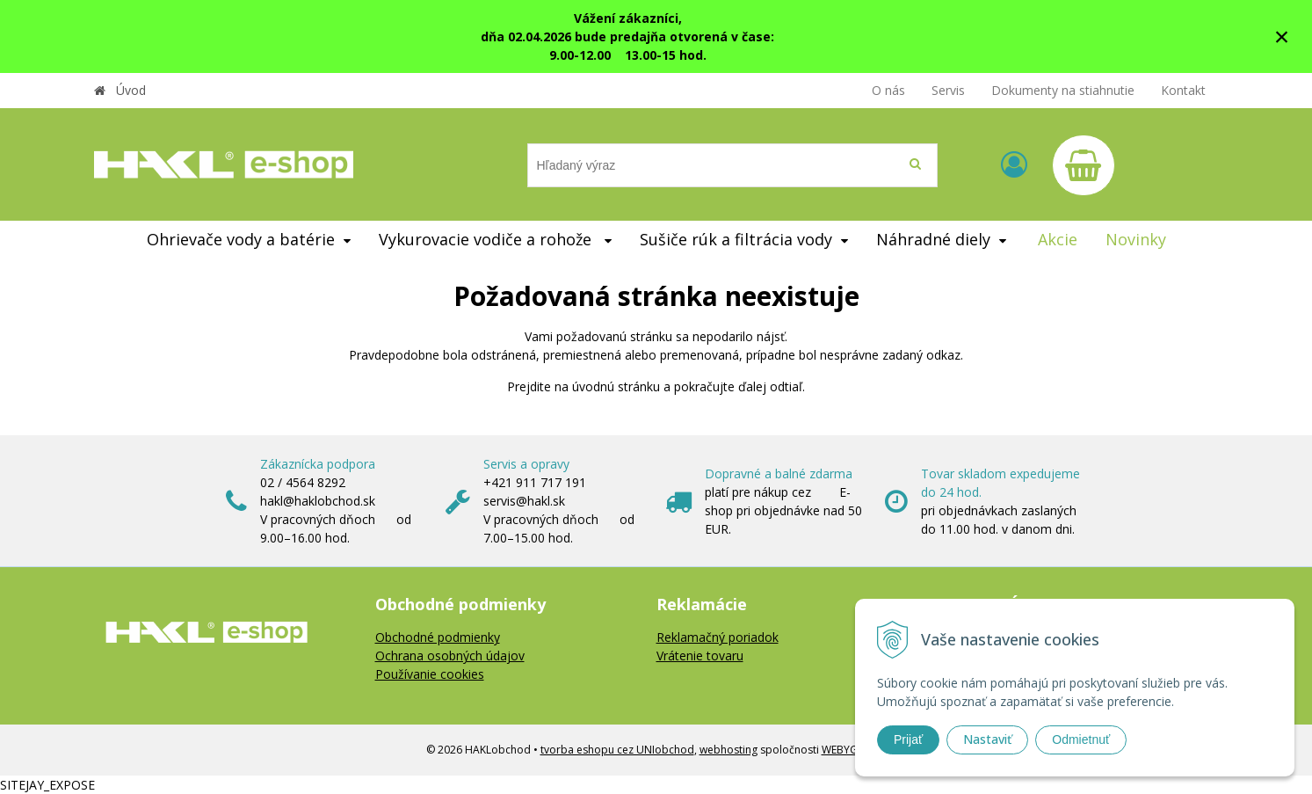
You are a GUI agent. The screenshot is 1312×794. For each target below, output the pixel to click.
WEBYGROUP (854, 749)
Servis (948, 90)
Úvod (131, 90)
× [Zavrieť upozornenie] (1282, 36)
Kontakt (1183, 90)
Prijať (908, 739)
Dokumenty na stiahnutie (1062, 90)
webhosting (728, 749)
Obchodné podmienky (437, 637)
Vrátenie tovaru (699, 655)
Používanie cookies (429, 674)
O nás (888, 90)
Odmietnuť (1081, 739)
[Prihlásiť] (1014, 164)
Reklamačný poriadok (717, 637)
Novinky (1135, 239)
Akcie (1057, 239)
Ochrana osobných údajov (450, 655)
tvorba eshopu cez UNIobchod (617, 749)
